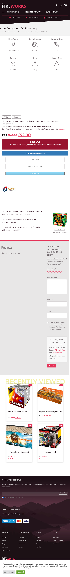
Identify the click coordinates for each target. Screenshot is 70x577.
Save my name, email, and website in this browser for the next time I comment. (58, 326)
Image (16, 117)
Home (2, 32)
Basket (21, 547)
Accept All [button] (21, 572)
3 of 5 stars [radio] (54, 272)
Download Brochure (52, 18)
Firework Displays (32, 12)
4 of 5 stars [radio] (57, 272)
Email (49, 311)
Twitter (38, 537)
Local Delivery (6, 550)
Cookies (55, 544)
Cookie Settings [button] (9, 572)
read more (62, 129)
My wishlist (22, 544)
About (4, 540)
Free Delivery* (15, 18)
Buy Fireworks (14, 12)
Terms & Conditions (58, 540)
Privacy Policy (60, 350)
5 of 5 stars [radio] (60, 272)
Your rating (51, 269)
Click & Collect (32, 18)
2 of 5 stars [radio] (51, 272)
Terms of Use (57, 353)
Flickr (37, 544)
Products (10, 32)
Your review (52, 278)
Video (7, 117)
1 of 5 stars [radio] (48, 272)
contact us (46, 145)
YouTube (38, 547)
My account (22, 540)
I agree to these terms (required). (57, 357)
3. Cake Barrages (22, 32)
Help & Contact (52, 12)
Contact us (5, 547)
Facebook (38, 540)
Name (50, 300)
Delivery (21, 537)
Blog (3, 544)
